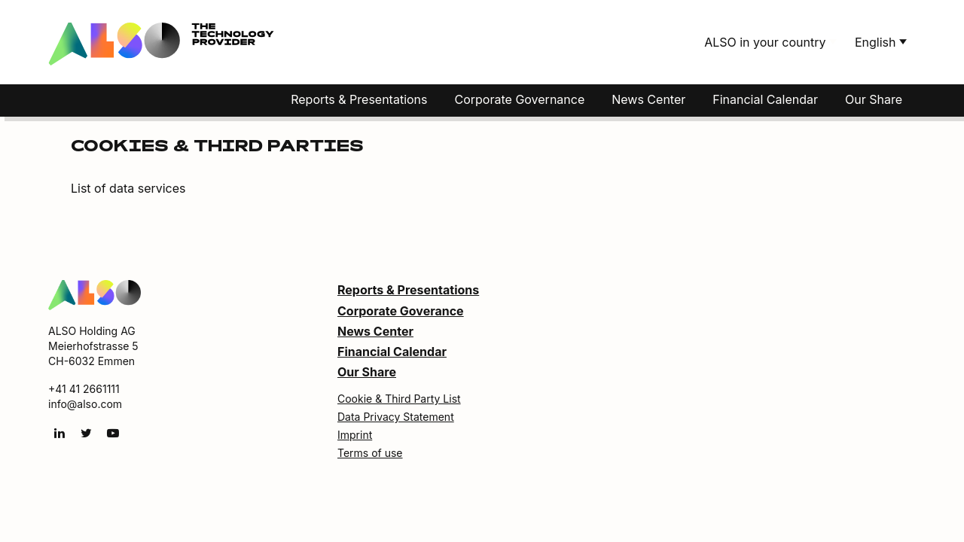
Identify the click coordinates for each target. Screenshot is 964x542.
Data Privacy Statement (395, 416)
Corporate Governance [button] (520, 99)
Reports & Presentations (408, 289)
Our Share (873, 99)
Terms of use (370, 452)
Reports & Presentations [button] (359, 99)
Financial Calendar (765, 99)
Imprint (354, 434)
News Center (375, 331)
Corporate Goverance (400, 310)
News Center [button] (648, 99)
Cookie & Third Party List (399, 398)
